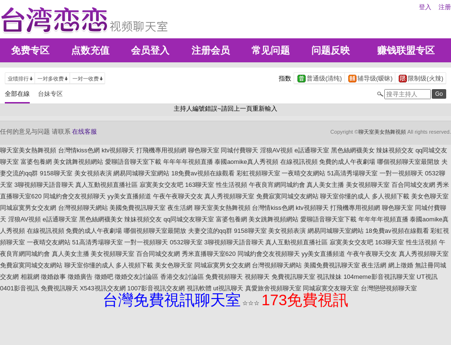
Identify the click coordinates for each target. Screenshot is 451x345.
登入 (425, 7)
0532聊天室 (186, 242)
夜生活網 (179, 207)
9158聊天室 (56, 173)
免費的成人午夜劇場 (347, 161)
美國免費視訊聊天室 (137, 207)
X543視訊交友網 (102, 288)
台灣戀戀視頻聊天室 (389, 288)
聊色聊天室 (203, 150)
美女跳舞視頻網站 (78, 161)
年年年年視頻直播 (188, 161)
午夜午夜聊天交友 (178, 196)
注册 (445, 7)
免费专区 (30, 50)
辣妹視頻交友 (395, 150)
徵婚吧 (104, 276)
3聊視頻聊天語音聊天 (44, 184)
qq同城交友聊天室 (189, 219)
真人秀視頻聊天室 (229, 196)
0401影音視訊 (19, 288)
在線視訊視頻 (299, 161)
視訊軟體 (199, 288)
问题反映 (330, 50)
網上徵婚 (400, 265)
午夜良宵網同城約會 (277, 184)
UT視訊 (426, 276)
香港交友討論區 (182, 276)
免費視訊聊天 (59, 288)
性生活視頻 (231, 184)
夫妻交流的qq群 (210, 230)
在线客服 (84, 131)
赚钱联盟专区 (406, 50)
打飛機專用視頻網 (161, 150)
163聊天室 (199, 184)
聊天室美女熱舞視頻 (382, 132)
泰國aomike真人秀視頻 (246, 161)
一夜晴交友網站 (303, 173)
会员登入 (150, 50)
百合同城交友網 (413, 184)
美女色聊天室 (430, 196)
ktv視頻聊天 (118, 150)
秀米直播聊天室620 (209, 253)
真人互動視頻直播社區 (106, 184)
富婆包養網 (36, 161)
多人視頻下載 (390, 196)
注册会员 (210, 50)
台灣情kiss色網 (79, 150)
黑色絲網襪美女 (353, 150)
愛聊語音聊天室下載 (133, 161)
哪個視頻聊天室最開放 (408, 161)
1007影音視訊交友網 (156, 288)
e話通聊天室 (312, 150)
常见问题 (270, 50)
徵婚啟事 (53, 276)
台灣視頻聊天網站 (83, 207)
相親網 (30, 276)
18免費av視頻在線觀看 (203, 173)
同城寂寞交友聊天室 (331, 288)
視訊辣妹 (329, 276)
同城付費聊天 (239, 150)
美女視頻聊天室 (368, 184)
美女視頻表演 (93, 173)
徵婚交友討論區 (136, 276)
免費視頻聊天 (224, 276)
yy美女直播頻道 (129, 196)
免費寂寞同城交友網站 (287, 196)
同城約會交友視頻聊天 (74, 196)
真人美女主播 (325, 184)
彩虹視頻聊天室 (258, 173)
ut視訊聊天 (228, 288)
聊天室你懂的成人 (345, 196)
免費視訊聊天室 (293, 276)
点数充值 (90, 50)
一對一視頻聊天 (401, 173)
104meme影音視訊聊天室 (379, 276)
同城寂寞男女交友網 (28, 207)
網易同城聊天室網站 (141, 173)
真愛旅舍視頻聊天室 (273, 288)
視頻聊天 (257, 276)
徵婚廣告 (80, 276)
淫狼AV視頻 (276, 150)
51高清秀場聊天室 (352, 173)
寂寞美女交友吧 (161, 184)
